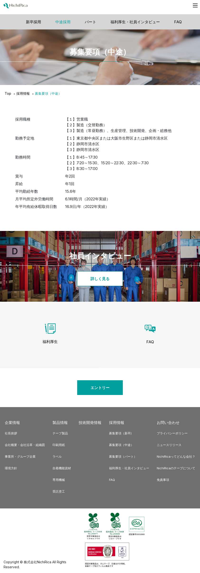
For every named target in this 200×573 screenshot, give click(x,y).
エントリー (100, 387)
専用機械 (58, 480)
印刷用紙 (58, 445)
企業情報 (12, 422)
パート (90, 21)
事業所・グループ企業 (20, 456)
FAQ (178, 21)
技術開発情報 (90, 422)
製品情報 (60, 422)
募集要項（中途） (121, 445)
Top (8, 93)
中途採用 (63, 21)
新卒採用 (33, 21)
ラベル (57, 456)
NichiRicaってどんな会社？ (176, 456)
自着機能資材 (61, 468)
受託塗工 (58, 491)
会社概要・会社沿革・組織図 (25, 445)
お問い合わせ (168, 422)
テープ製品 (60, 433)
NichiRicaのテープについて (176, 468)
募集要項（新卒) (120, 433)
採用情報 (23, 93)
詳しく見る (100, 278)
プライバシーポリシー (172, 433)
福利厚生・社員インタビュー (135, 21)
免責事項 (163, 480)
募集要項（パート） (123, 456)
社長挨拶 (11, 433)
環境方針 (11, 468)
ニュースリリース (169, 445)
